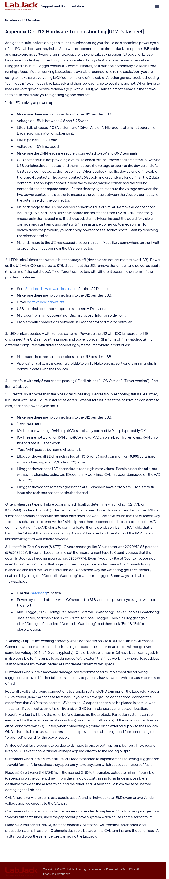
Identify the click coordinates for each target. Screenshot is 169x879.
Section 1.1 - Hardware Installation (52, 288)
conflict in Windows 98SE (47, 302)
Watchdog (38, 593)
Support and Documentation (62, 6)
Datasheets (12, 20)
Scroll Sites (129, 869)
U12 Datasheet (31, 20)
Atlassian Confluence (56, 874)
